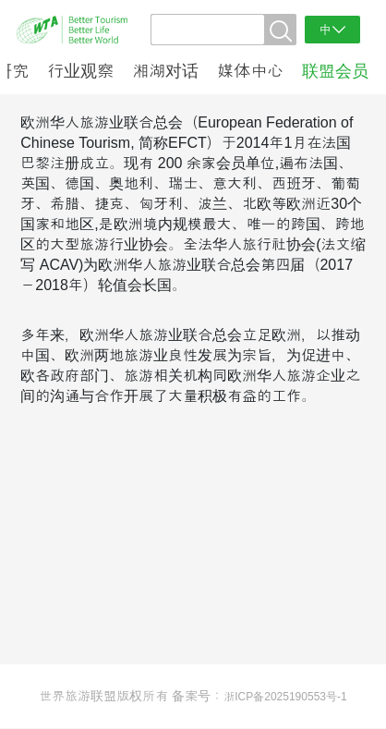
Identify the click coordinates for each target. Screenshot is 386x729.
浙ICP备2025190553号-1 (284, 696)
